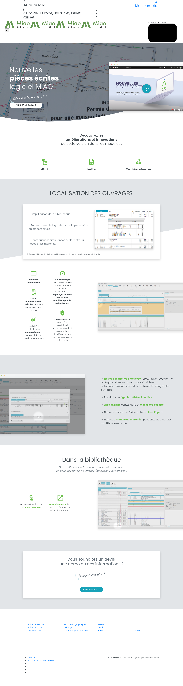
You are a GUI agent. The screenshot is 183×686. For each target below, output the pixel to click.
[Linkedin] (159, 10)
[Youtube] (29, 672)
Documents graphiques (74, 624)
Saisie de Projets (36, 627)
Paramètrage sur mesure (75, 630)
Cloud (101, 630)
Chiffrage (67, 627)
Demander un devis (91, 589)
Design (101, 624)
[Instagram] (159, 13)
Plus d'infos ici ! (26, 105)
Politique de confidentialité (41, 660)
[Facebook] (159, 16)
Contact (138, 630)
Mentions (32, 657)
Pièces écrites (34, 630)
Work (100, 627)
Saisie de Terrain (36, 624)
